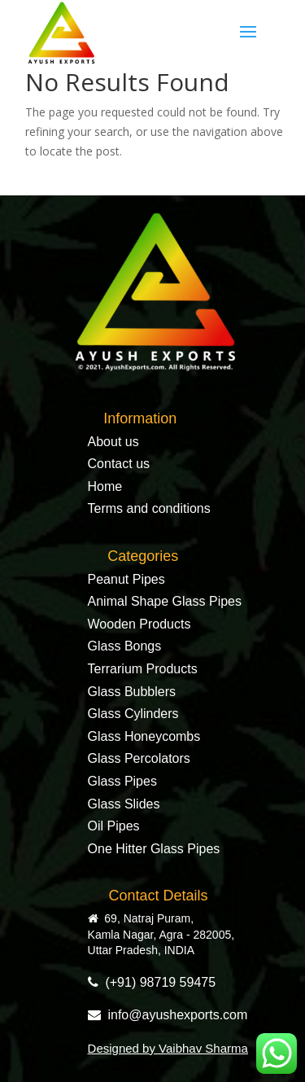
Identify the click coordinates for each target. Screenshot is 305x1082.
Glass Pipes (122, 781)
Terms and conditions (149, 508)
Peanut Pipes (126, 579)
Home (105, 486)
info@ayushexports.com (168, 1015)
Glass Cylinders (133, 714)
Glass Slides (124, 804)
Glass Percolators (139, 758)
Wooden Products (139, 624)
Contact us (119, 464)
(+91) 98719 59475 (152, 982)
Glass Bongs (125, 646)
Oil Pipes (114, 826)
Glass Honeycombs (144, 736)
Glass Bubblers (132, 692)
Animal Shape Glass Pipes (165, 601)
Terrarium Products (143, 669)
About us (113, 442)
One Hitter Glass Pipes (154, 849)
